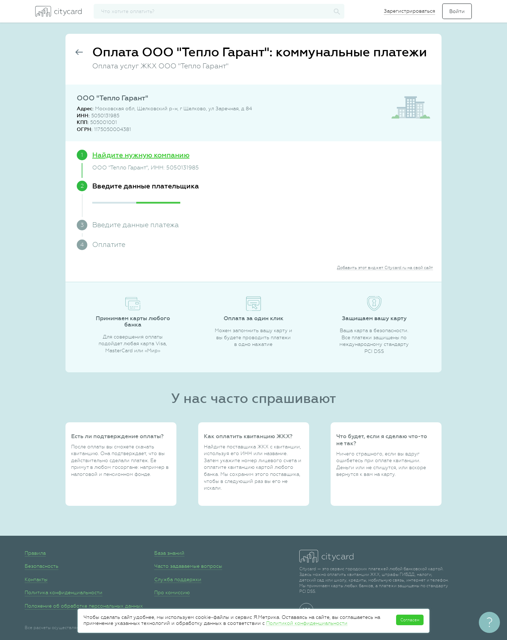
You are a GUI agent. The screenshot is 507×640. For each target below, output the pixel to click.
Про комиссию (172, 592)
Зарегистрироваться (409, 11)
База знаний (169, 553)
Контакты (36, 579)
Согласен (409, 619)
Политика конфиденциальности (63, 592)
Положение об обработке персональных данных (84, 606)
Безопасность (41, 566)
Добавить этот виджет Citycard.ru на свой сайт (385, 267)
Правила (35, 553)
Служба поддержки (177, 579)
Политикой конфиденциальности (307, 623)
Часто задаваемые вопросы (188, 566)
